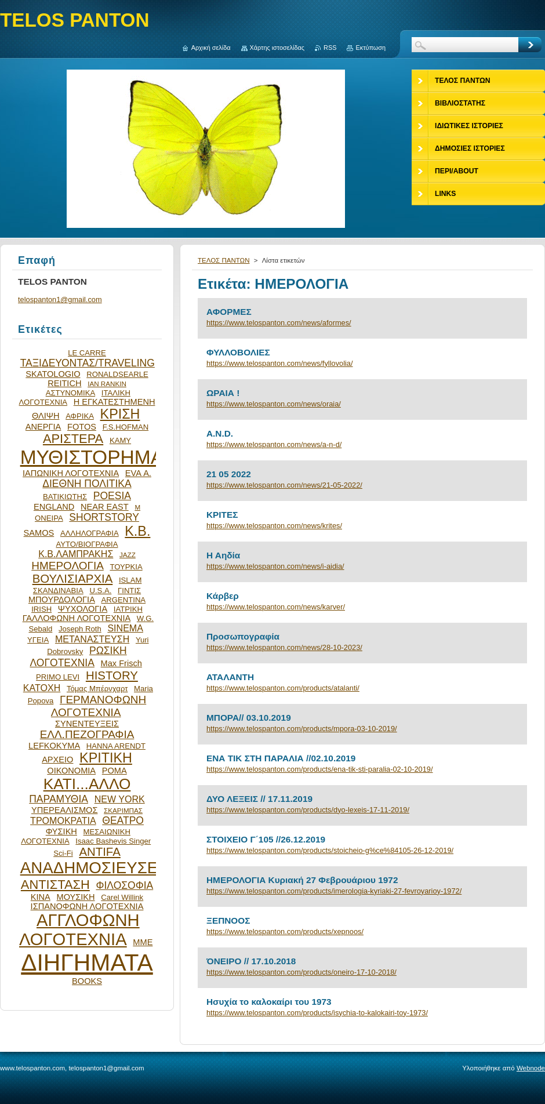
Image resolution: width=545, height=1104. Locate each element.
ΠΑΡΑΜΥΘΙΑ (58, 799)
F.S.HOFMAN (125, 427)
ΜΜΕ (142, 942)
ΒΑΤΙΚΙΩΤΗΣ (65, 496)
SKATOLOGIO (53, 374)
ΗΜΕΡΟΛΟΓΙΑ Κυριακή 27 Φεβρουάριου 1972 (302, 880)
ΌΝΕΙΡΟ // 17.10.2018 (251, 961)
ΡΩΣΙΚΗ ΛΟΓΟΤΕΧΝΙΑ (78, 657)
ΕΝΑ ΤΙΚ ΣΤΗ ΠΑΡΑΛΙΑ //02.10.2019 (280, 758)
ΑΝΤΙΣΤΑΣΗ (55, 884)
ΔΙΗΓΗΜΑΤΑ (87, 962)
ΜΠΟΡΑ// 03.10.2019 (248, 717)
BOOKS (87, 981)
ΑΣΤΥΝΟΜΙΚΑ (70, 392)
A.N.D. (219, 433)
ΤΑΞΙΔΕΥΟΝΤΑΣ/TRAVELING (87, 363)
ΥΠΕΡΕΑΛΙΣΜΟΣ (64, 810)
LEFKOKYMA (54, 745)
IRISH (41, 609)
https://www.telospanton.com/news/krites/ (274, 525)
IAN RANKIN (107, 383)
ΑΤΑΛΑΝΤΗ (230, 677)
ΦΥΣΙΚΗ (61, 831)
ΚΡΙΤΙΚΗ (105, 757)
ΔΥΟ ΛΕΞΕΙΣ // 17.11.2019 (259, 799)
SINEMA (125, 628)
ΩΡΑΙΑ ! (222, 393)
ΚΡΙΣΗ (120, 414)
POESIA (112, 496)
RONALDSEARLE (117, 374)
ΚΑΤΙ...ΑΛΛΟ (87, 784)
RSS (330, 47)
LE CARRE (87, 352)
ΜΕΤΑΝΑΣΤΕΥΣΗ (92, 639)
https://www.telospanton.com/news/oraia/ (273, 404)
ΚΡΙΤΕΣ (222, 515)
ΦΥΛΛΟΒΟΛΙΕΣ (238, 352)
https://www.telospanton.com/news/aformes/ (278, 322)
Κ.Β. (137, 531)
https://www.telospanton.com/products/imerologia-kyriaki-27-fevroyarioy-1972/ (334, 891)
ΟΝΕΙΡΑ (49, 518)
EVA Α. (138, 473)
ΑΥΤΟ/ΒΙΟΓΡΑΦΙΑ (87, 544)
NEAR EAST (105, 506)
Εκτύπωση (370, 47)
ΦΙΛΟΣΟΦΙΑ (124, 885)
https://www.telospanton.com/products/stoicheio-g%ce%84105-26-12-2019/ (329, 850)
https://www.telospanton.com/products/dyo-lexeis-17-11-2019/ (307, 809)
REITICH (64, 383)
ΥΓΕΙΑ (38, 639)
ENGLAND (54, 506)
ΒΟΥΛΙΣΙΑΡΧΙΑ (72, 578)
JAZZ (127, 554)
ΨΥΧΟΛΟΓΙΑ (82, 608)
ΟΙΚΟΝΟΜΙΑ (71, 770)
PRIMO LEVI (57, 677)
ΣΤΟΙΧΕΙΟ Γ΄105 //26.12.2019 (265, 839)
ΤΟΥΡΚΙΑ (126, 566)
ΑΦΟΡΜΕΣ (229, 312)
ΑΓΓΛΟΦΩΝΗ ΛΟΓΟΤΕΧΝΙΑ (79, 930)
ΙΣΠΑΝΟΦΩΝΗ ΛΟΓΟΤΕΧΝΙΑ (87, 906)
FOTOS (81, 426)
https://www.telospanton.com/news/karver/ (275, 606)
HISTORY (112, 675)
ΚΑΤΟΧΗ (42, 687)
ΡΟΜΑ (114, 770)
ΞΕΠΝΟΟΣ (228, 920)
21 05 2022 (228, 474)
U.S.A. (100, 590)
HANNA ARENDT (116, 746)
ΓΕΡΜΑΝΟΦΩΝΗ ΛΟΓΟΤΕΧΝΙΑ (98, 705)
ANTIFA (99, 851)
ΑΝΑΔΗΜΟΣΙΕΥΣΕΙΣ (96, 868)
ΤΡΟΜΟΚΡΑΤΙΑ (63, 820)
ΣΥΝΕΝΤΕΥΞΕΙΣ (87, 723)
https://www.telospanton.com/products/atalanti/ (282, 688)
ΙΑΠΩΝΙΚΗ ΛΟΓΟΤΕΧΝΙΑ (71, 473)
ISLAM (130, 580)
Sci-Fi (63, 853)
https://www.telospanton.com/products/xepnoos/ (285, 931)
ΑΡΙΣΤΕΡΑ (73, 438)
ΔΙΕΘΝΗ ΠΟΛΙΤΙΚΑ (86, 483)
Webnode (531, 1068)
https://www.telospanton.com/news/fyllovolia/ (279, 363)
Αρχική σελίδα (211, 47)
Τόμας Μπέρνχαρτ (97, 688)
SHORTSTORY (104, 517)
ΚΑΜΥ (120, 440)
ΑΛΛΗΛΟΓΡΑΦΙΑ (89, 533)
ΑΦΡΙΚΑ (80, 416)
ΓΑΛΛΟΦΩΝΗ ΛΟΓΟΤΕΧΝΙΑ (77, 618)
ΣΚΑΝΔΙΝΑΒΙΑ (58, 590)
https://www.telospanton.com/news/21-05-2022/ (284, 485)
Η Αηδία (223, 555)
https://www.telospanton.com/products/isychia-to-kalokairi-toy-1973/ (317, 1012)
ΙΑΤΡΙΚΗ (128, 609)
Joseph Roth (80, 628)
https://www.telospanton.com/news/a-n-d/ (273, 444)
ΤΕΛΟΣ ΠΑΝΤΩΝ (224, 260)
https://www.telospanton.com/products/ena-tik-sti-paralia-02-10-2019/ (319, 769)
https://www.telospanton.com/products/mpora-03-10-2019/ (301, 728)
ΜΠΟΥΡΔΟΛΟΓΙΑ (61, 599)
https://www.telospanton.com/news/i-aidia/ (275, 566)
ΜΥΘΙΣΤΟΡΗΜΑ (92, 457)
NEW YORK (120, 799)
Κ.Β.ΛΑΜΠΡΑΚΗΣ (75, 554)
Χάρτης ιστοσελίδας (277, 47)
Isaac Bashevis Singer (113, 841)
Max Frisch (121, 663)
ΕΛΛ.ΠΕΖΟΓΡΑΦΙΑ (87, 734)
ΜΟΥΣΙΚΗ (76, 897)
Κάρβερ (222, 596)
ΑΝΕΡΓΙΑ (43, 426)
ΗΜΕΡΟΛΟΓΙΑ (67, 566)
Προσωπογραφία (242, 636)
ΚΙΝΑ (40, 897)
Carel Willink (122, 897)
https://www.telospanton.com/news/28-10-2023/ (284, 647)
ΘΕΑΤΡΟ (123, 820)
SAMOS (39, 533)
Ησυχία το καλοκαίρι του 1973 (269, 1002)
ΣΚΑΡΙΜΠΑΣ (123, 810)
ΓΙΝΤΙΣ (129, 590)
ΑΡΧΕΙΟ (57, 759)
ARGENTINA (123, 599)
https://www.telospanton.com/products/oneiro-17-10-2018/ (301, 972)
